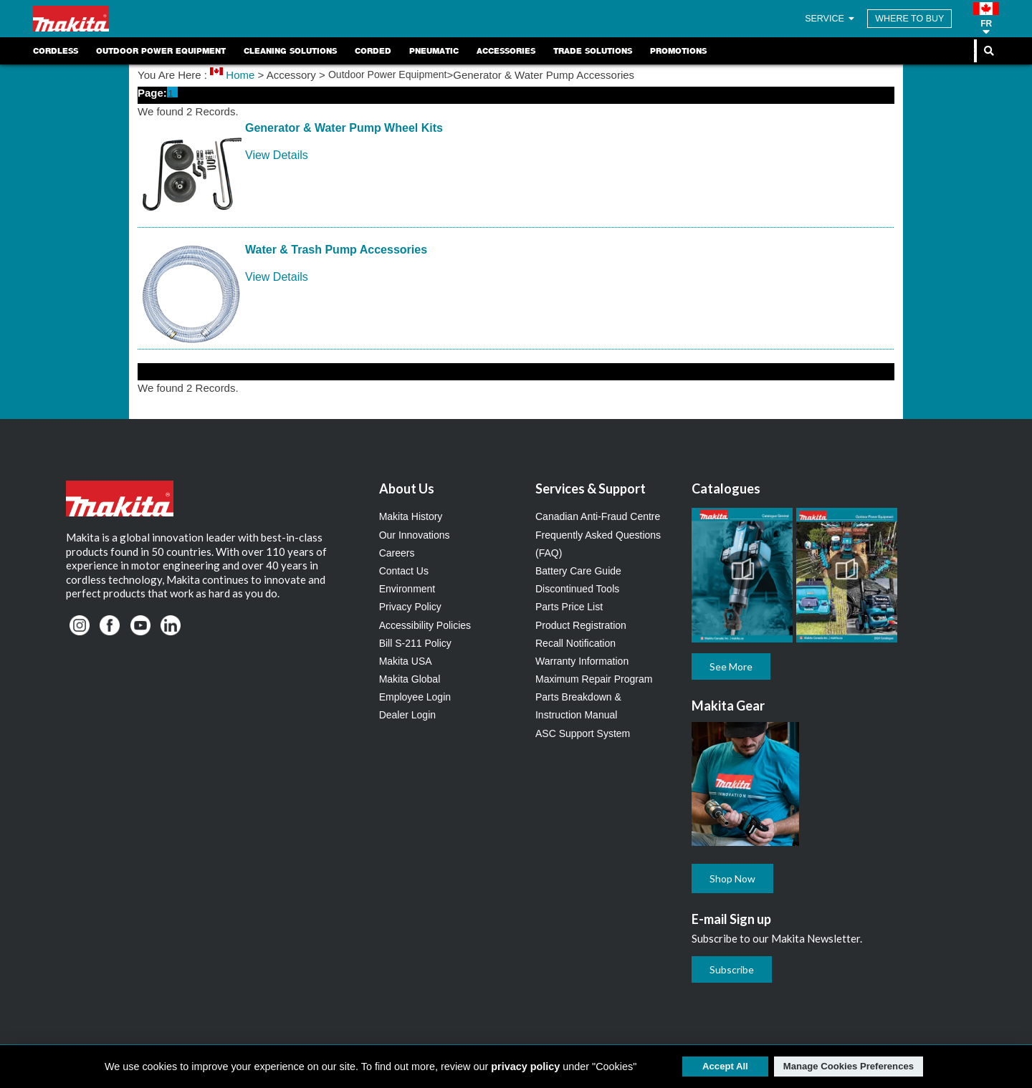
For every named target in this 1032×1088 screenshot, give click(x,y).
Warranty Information (582, 661)
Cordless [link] (55, 51)
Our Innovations (414, 535)
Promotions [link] (678, 51)
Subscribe (732, 969)
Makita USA (405, 661)
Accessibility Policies (425, 625)
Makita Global (410, 679)
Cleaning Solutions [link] (290, 51)
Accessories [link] (506, 51)
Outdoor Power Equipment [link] (161, 51)
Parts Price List (569, 606)
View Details (276, 155)
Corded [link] (373, 51)
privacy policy (525, 1066)
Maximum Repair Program (593, 679)
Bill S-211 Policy (415, 643)
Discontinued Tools (577, 588)
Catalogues (726, 488)
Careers (397, 553)
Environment (407, 588)
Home (240, 75)
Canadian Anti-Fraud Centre (597, 516)
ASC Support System (582, 733)
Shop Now (732, 878)
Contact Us (404, 571)
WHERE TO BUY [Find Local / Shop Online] (909, 19)
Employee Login (415, 697)
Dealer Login (407, 715)
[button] (986, 18)
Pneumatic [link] (434, 51)
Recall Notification (575, 643)
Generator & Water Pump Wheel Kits (344, 128)
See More (731, 666)
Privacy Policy (410, 606)
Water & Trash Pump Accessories (336, 250)
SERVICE (830, 19)
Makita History (411, 516)
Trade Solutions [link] (592, 51)
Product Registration (580, 625)
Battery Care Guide (578, 571)
